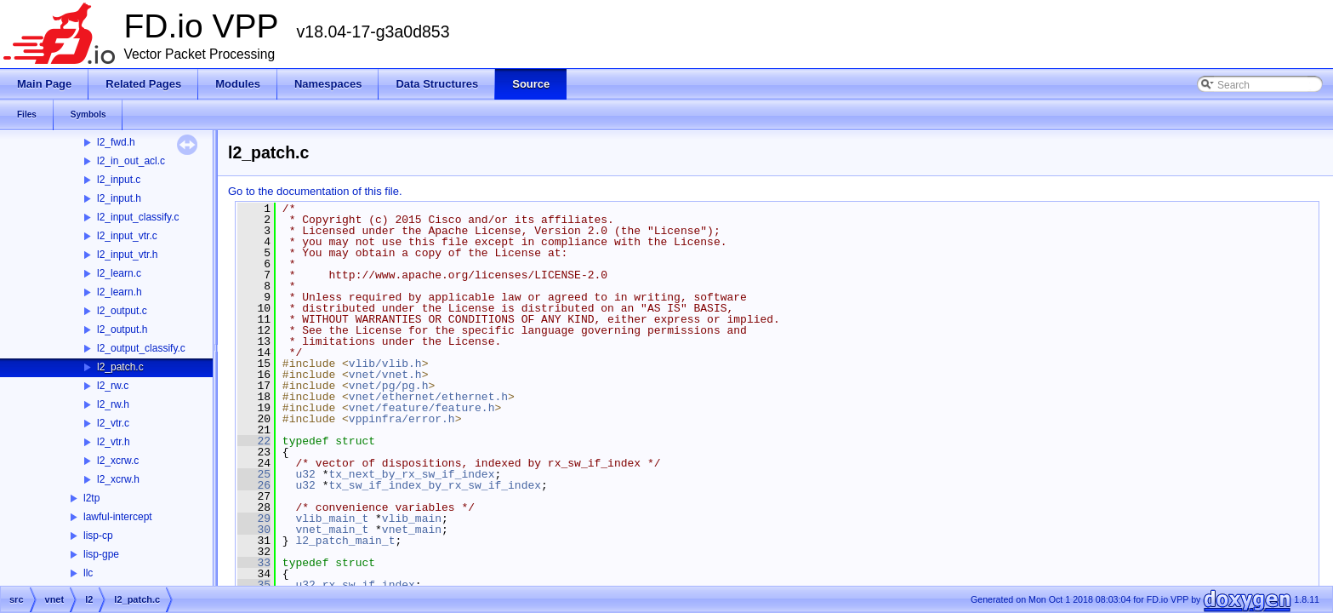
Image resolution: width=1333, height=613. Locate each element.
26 (254, 485)
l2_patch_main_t (345, 540)
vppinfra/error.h (402, 419)
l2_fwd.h (116, 142)
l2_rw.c (112, 386)
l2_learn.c (119, 273)
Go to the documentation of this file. (315, 191)
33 (254, 562)
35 (254, 585)
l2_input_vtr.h (127, 255)
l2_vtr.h (113, 442)
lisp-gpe (101, 554)
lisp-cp (98, 535)
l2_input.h (119, 198)
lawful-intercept (117, 517)
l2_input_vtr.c (127, 236)
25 (254, 474)
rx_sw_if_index (368, 585)
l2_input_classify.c (138, 217)
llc (88, 573)
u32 (305, 474)
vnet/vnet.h (385, 374)
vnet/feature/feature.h (422, 407)
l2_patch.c (120, 367)
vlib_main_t (331, 518)
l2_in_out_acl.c (131, 161)
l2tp (91, 498)
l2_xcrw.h (118, 479)
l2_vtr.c (113, 423)
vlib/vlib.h (385, 363)
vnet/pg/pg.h (389, 385)
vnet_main (411, 529)
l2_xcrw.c (118, 461)
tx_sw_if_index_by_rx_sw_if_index (434, 485)
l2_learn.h (119, 292)
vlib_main (411, 518)
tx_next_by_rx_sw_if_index (411, 474)
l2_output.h (122, 329)
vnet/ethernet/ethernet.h (428, 396)
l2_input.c (118, 180)
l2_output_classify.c (141, 348)
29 (254, 518)
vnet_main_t (331, 529)
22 (254, 441)
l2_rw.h (113, 404)
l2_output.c (122, 311)
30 (254, 529)
